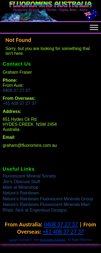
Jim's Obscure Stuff (21, 181)
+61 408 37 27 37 (19, 103)
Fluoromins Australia (52, 239)
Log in (13, 239)
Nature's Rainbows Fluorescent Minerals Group (48, 199)
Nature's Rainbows (21, 193)
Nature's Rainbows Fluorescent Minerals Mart (46, 204)
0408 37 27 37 (16, 90)
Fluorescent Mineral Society (29, 176)
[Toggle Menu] (94, 27)
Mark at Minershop (21, 187)
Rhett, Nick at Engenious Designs (35, 210)
